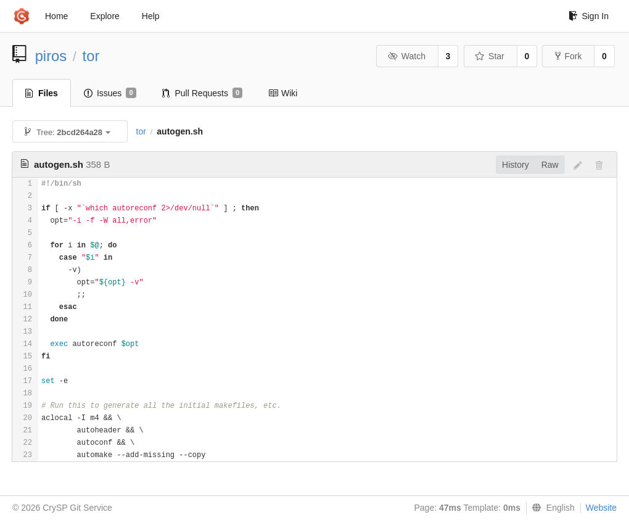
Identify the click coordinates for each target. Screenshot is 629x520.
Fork (568, 56)
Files (41, 93)
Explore (104, 16)
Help (151, 16)
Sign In (589, 16)
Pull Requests (202, 93)
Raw (550, 165)
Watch (406, 56)
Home (56, 16)
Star (489, 56)
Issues (110, 93)
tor (91, 55)
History (515, 165)
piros (51, 55)
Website (601, 508)
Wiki (282, 93)
